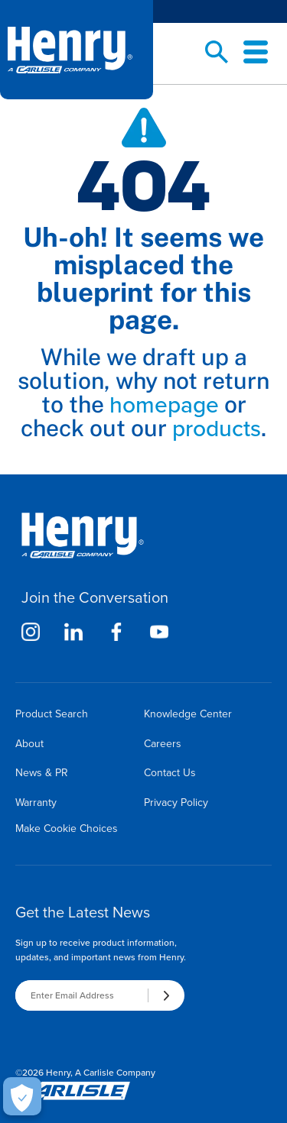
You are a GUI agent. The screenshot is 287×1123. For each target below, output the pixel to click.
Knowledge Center (188, 714)
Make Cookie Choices (66, 828)
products (216, 428)
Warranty (36, 803)
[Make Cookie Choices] (22, 1096)
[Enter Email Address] (81, 995)
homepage (164, 405)
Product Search (51, 714)
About (29, 744)
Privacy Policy (176, 803)
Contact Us (170, 773)
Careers (162, 744)
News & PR (41, 773)
